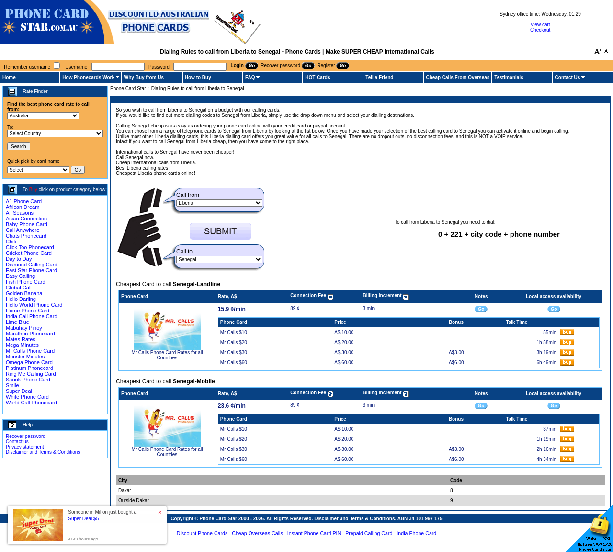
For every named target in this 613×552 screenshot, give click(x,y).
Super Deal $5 (83, 518)
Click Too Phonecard (30, 247)
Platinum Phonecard (29, 368)
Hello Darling (21, 299)
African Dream (22, 207)
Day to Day (19, 259)
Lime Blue (17, 322)
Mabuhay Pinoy (24, 328)
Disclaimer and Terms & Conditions (43, 452)
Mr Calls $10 (233, 332)
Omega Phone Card (29, 362)
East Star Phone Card (31, 270)
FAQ (250, 77)
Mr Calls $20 (233, 342)
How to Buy (198, 77)
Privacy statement (25, 446)
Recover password (25, 436)
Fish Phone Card (25, 282)
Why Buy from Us (144, 77)
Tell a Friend (379, 77)
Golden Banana (24, 293)
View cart (540, 24)
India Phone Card (416, 533)
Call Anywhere (22, 230)
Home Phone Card (27, 310)
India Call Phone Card (31, 316)
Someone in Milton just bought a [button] (102, 515)
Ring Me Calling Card (31, 374)
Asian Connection (26, 218)
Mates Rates (20, 339)
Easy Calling (20, 276)
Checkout (540, 30)
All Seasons (20, 213)
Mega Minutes (22, 345)
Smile (12, 385)
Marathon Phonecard (30, 333)
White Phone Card (27, 397)
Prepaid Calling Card (368, 533)
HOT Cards (317, 77)
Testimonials (508, 77)
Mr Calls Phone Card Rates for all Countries (167, 355)
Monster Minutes (25, 356)
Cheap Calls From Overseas (457, 77)
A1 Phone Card (24, 201)
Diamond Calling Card (31, 264)
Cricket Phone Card (29, 253)
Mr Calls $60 (233, 362)
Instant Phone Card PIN (314, 533)
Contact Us (567, 77)
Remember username (27, 66)
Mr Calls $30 (233, 352)
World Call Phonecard (31, 402)
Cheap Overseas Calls (257, 533)
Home (9, 77)
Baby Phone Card (26, 224)
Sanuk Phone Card (28, 379)
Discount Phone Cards (202, 533)
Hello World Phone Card (34, 305)
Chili (11, 241)
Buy (33, 189)
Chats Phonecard (26, 236)
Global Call (19, 287)
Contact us (17, 441)
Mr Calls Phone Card (30, 351)
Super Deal (19, 391)
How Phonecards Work (88, 77)
